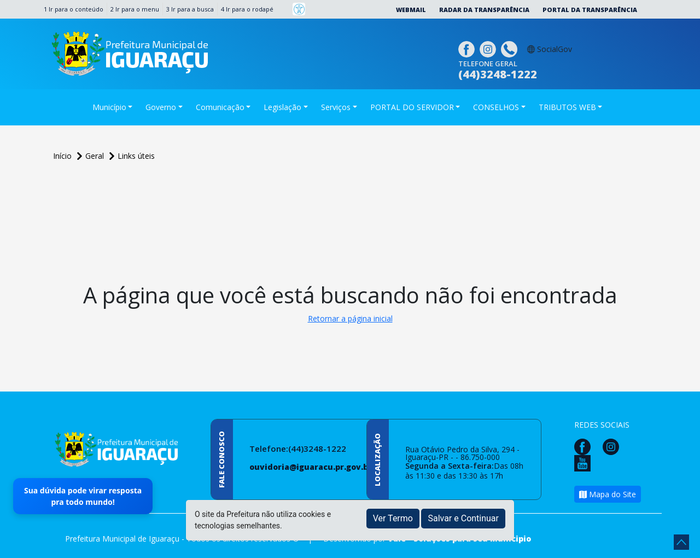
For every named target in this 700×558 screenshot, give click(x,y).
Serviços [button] (336, 107)
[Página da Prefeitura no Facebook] (467, 48)
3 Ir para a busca (190, 9)
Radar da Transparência (484, 9)
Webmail (411, 9)
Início (63, 156)
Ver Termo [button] (393, 518)
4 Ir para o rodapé (247, 9)
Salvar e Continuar (463, 518)
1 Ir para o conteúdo (73, 9)
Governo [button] (160, 107)
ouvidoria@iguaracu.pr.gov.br (310, 467)
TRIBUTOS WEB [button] (567, 107)
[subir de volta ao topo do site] (681, 542)
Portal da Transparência (589, 9)
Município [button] (109, 107)
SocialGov (549, 49)
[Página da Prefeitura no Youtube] (585, 462)
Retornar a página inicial (350, 318)
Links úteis (136, 156)
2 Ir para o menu (134, 9)
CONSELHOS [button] (496, 107)
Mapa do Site (607, 494)
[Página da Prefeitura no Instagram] (489, 48)
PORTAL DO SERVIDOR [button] (412, 107)
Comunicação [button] (220, 107)
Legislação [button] (282, 107)
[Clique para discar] (510, 48)
